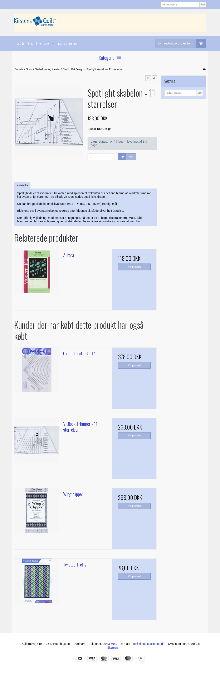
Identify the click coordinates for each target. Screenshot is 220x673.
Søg (203, 4)
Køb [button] (125, 156)
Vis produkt (134, 266)
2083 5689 (110, 643)
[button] (148, 78)
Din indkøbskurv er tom (182, 43)
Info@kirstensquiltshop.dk (147, 643)
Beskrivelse (22, 185)
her (138, 221)
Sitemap (112, 647)
